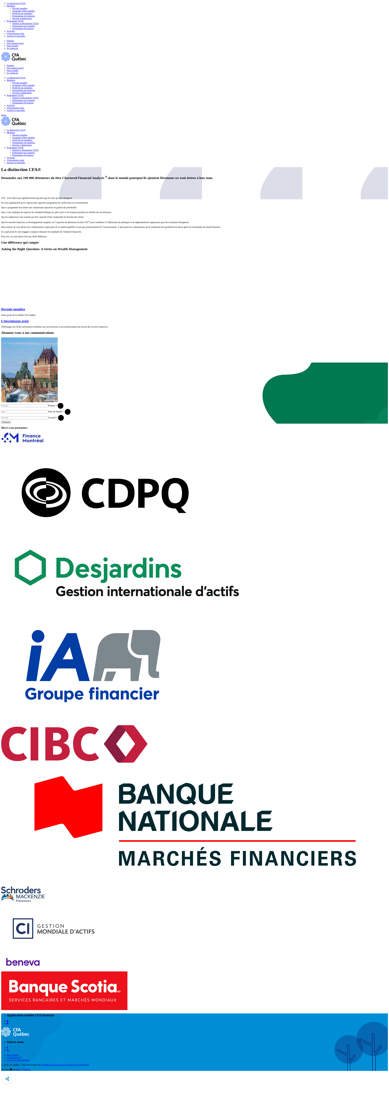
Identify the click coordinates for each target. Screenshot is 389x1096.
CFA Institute (14, 1057)
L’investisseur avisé (15, 321)
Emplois (10, 41)
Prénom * (52, 405)
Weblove (27, 1069)
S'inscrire (6, 422)
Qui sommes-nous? (15, 43)
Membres (11, 6)
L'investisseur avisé (15, 33)
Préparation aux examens (23, 26)
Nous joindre (12, 46)
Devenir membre (19, 8)
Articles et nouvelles (16, 36)
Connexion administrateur (18, 1060)
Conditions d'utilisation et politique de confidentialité (65, 1065)
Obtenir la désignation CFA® (25, 23)
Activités (11, 31)
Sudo (18, 1069)
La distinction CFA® (16, 3)
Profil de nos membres (22, 13)
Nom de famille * (56, 411)
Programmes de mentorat (23, 16)
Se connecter (12, 48)
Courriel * (52, 417)
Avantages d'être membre (23, 11)
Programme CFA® (15, 21)
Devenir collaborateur (22, 18)
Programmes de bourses (23, 28)
